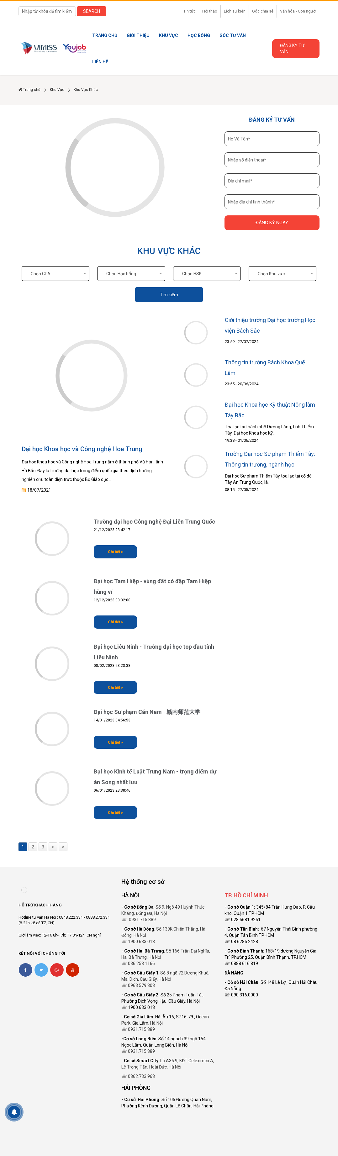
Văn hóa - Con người (298, 11)
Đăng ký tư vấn (292, 48)
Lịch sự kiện (235, 11)
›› (63, 846)
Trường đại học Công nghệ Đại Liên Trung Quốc (154, 521)
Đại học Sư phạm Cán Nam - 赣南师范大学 (147, 712)
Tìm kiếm (169, 294)
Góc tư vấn (232, 35)
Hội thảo (209, 11)
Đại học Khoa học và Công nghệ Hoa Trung (82, 449)
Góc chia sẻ (262, 11)
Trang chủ (104, 35)
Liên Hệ (100, 61)
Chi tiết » (115, 552)
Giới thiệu (138, 35)
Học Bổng (198, 35)
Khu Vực (168, 35)
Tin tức (189, 11)
